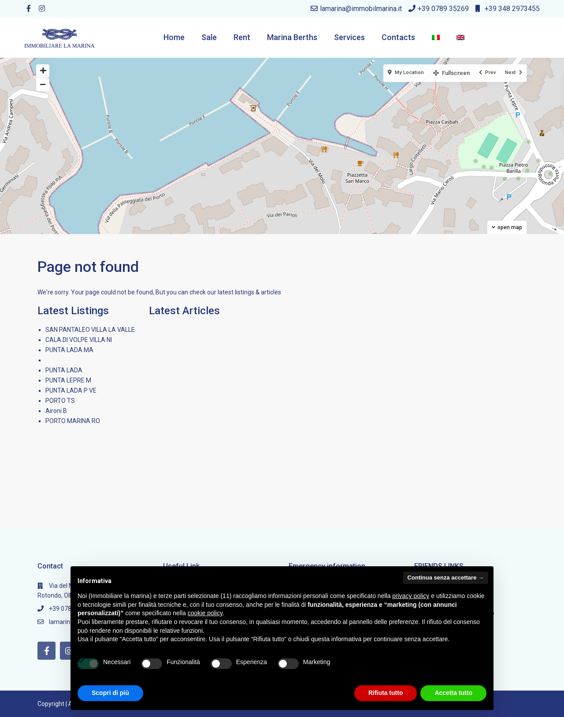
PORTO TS (60, 400)
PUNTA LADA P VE (70, 390)
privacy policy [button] (410, 595)
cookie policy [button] (205, 613)
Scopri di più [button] (110, 692)
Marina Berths (292, 37)
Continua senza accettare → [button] (446, 577)
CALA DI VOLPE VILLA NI (78, 339)
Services (349, 37)
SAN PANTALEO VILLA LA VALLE (90, 329)
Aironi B (56, 410)
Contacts (398, 37)
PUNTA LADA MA (69, 349)
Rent (242, 37)
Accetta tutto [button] (453, 692)
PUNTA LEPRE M (68, 380)
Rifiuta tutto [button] (385, 692)
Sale (209, 37)
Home (174, 37)
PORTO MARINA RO (72, 420)
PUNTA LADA (63, 370)
